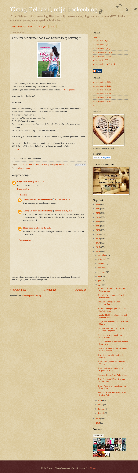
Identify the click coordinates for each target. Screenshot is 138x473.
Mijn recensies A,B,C (101, 41)
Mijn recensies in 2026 (102, 82)
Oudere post (81, 289)
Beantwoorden (23, 189)
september (102, 268)
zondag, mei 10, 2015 (36, 182)
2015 (98, 251)
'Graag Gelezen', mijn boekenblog (54, 9)
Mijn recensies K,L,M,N (102, 52)
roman (27, 168)
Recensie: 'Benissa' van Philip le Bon (112, 375)
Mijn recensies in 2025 (22, 26)
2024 (98, 213)
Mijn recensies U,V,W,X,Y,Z (104, 64)
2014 (98, 419)
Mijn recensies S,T (100, 60)
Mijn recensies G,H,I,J (102, 48)
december (102, 255)
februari (101, 409)
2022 (98, 222)
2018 (98, 239)
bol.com (15, 149)
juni (100, 281)
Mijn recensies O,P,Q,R (102, 56)
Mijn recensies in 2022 (102, 97)
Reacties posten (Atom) (31, 296)
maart (100, 405)
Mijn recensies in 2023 (102, 94)
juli (99, 276)
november (102, 259)
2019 (98, 234)
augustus (102, 272)
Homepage (50, 289)
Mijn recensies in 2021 (102, 101)
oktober (101, 264)
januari (101, 413)
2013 (98, 423)
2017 (98, 243)
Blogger (93, 468)
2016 (98, 247)
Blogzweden (22, 182)
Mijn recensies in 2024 (102, 90)
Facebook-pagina (67, 90)
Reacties (23, 195)
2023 (98, 217)
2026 (98, 204)
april (100, 400)
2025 (98, 209)
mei (100, 285)
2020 (98, 230)
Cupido (21, 168)
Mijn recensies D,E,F (101, 45)
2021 (98, 226)
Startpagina (41, 26)
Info (52, 26)
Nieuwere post (18, 289)
